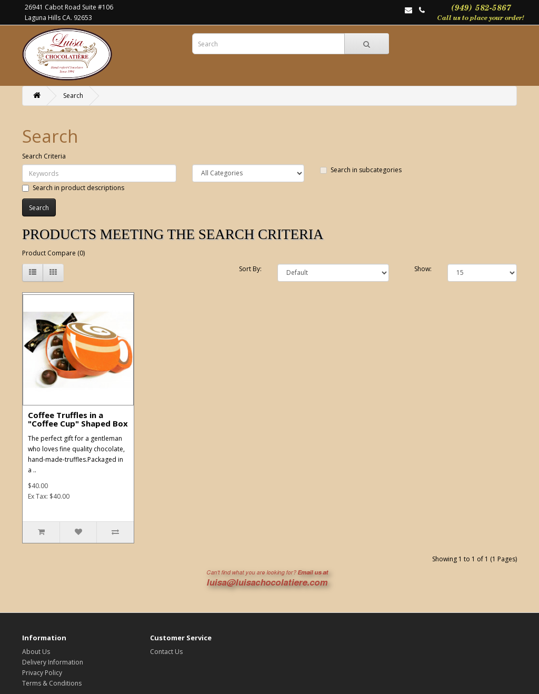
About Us (36, 651)
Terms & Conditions (52, 683)
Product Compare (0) (53, 253)
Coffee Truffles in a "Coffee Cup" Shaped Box (78, 419)
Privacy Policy (42, 672)
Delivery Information (52, 662)
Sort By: (250, 268)
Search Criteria (44, 156)
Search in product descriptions (73, 187)
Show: (423, 268)
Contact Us (166, 651)
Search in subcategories (361, 169)
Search (73, 95)
